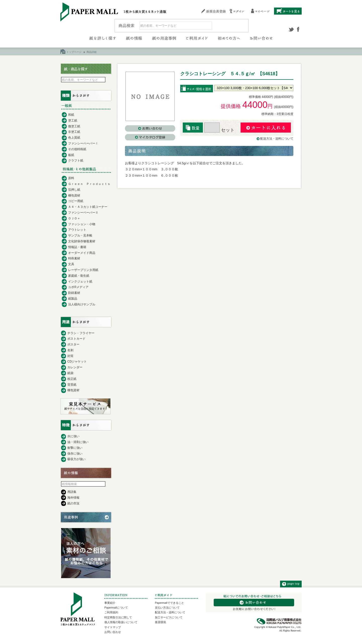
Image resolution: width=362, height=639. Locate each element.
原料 (71, 178)
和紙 (71, 114)
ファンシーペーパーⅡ (83, 212)
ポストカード (76, 338)
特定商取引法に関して (118, 617)
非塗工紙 (74, 132)
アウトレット (77, 229)
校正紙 (71, 379)
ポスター (73, 344)
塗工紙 (72, 120)
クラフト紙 (75, 160)
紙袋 (70, 373)
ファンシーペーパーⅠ (83, 143)
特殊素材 (74, 258)
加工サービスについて (169, 617)
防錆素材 (74, 293)
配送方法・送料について (276, 138)
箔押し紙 (74, 189)
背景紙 (71, 384)
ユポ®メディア (78, 287)
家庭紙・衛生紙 (78, 275)
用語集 (71, 492)
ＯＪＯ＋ (74, 218)
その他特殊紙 (77, 149)
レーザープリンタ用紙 (83, 270)
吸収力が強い (76, 459)
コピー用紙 (75, 201)
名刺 (70, 350)
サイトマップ (112, 627)
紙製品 (72, 298)
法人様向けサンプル (81, 304)
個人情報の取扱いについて (121, 622)
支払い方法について (167, 607)
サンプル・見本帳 (80, 235)
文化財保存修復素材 (81, 241)
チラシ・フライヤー (81, 333)
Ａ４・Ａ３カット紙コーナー (87, 207)
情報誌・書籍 (77, 247)
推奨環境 (160, 622)
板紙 (71, 155)
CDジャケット (77, 361)
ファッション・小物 (81, 224)
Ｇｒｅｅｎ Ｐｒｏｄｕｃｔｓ (89, 184)
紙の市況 (73, 503)
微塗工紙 (74, 126)
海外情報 (73, 497)
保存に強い (74, 453)
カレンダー (74, 367)
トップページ (73, 52)
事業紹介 (109, 602)
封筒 (70, 356)
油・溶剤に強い (77, 442)
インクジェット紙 (80, 281)
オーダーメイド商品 (81, 253)
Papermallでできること (169, 602)
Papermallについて (116, 607)
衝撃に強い (74, 448)
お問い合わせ (112, 631)
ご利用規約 (111, 612)
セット (219, 130)
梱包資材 (74, 195)
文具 (71, 264)
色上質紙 (74, 137)
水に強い (73, 436)
